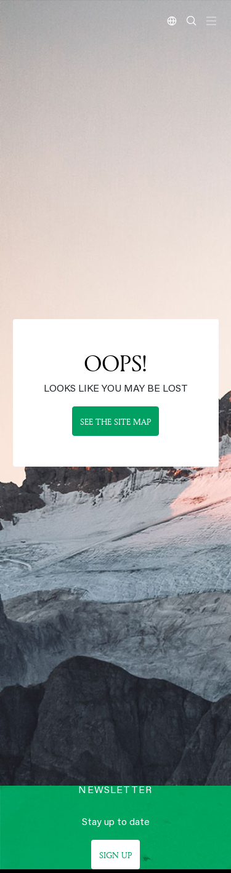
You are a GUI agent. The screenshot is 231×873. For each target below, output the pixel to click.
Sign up (115, 855)
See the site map (115, 421)
